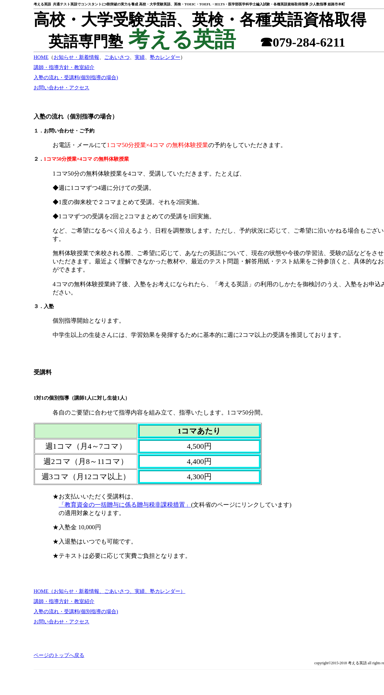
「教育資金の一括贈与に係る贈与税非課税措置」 (125, 504)
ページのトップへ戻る (59, 655)
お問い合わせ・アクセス (61, 87)
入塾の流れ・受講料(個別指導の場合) (76, 77)
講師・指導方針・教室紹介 (64, 67)
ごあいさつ (117, 57)
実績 (140, 57)
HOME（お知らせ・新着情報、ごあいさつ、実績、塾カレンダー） (109, 591)
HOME (41, 57)
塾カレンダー (165, 57)
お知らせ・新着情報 (76, 57)
